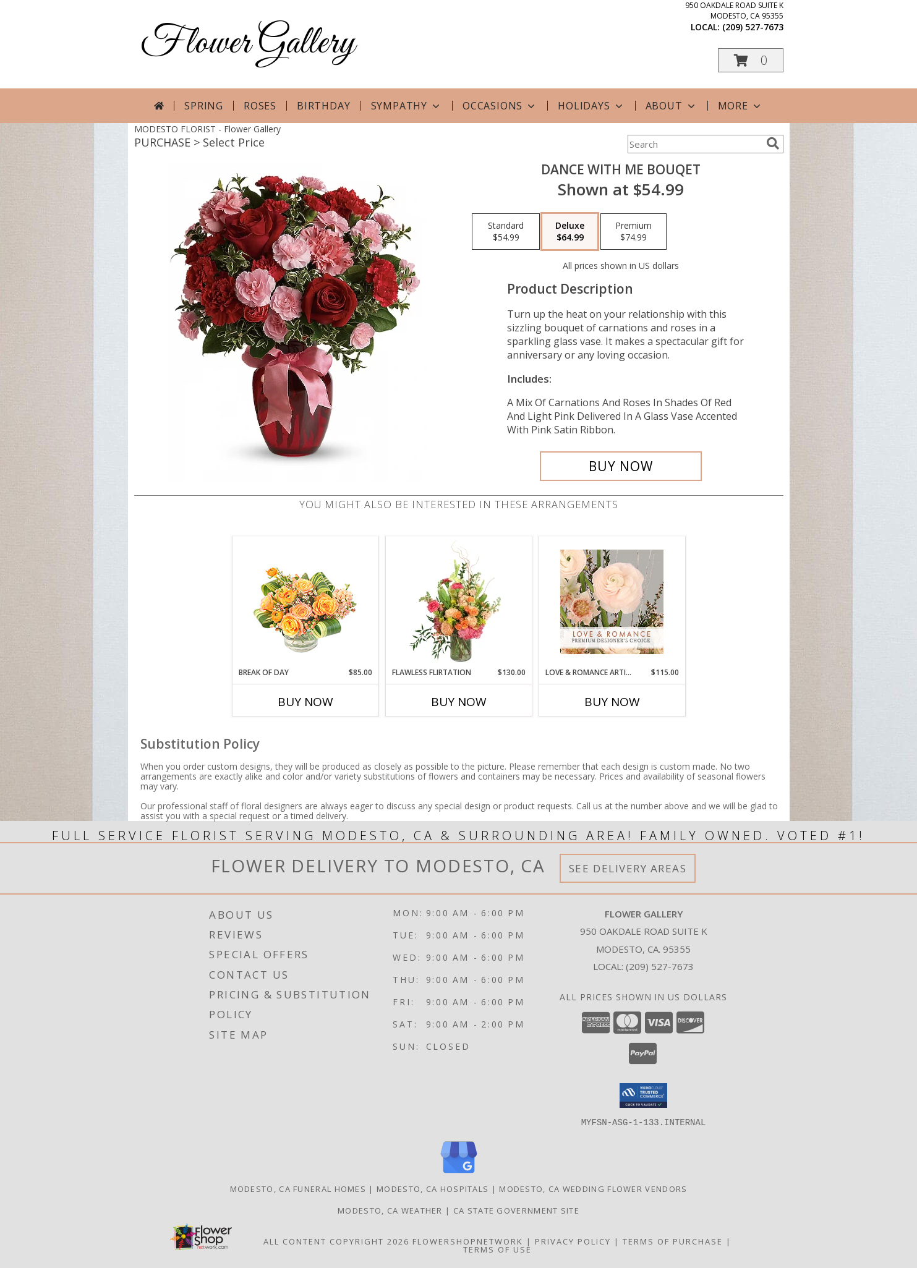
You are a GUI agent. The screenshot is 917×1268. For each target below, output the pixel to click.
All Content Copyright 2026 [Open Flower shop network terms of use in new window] (336, 1240)
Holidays (591, 106)
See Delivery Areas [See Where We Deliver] (628, 868)
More (740, 106)
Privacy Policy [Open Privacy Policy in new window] (573, 1240)
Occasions (500, 106)
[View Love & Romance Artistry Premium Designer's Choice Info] (611, 602)
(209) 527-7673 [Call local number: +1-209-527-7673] (752, 27)
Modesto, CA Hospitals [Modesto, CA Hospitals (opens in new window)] (432, 1188)
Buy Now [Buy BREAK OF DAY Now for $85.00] (305, 702)
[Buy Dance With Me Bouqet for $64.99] (621, 466)
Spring (203, 106)
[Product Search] (694, 144)
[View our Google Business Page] (459, 1173)
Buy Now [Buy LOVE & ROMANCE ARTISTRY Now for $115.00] (612, 702)
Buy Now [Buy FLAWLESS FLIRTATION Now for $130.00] (459, 702)
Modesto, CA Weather (390, 1209)
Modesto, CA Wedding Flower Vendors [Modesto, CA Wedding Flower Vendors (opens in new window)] (593, 1188)
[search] (773, 143)
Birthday (323, 106)
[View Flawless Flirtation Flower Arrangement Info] (458, 601)
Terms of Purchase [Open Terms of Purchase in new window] (673, 1240)
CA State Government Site (516, 1209)
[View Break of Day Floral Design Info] (305, 602)
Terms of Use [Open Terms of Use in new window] (497, 1248)
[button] (750, 60)
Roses (260, 106)
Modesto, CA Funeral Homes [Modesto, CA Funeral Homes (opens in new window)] (298, 1188)
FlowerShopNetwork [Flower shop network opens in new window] (467, 1240)
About (671, 106)
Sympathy (406, 106)
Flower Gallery (247, 44)
